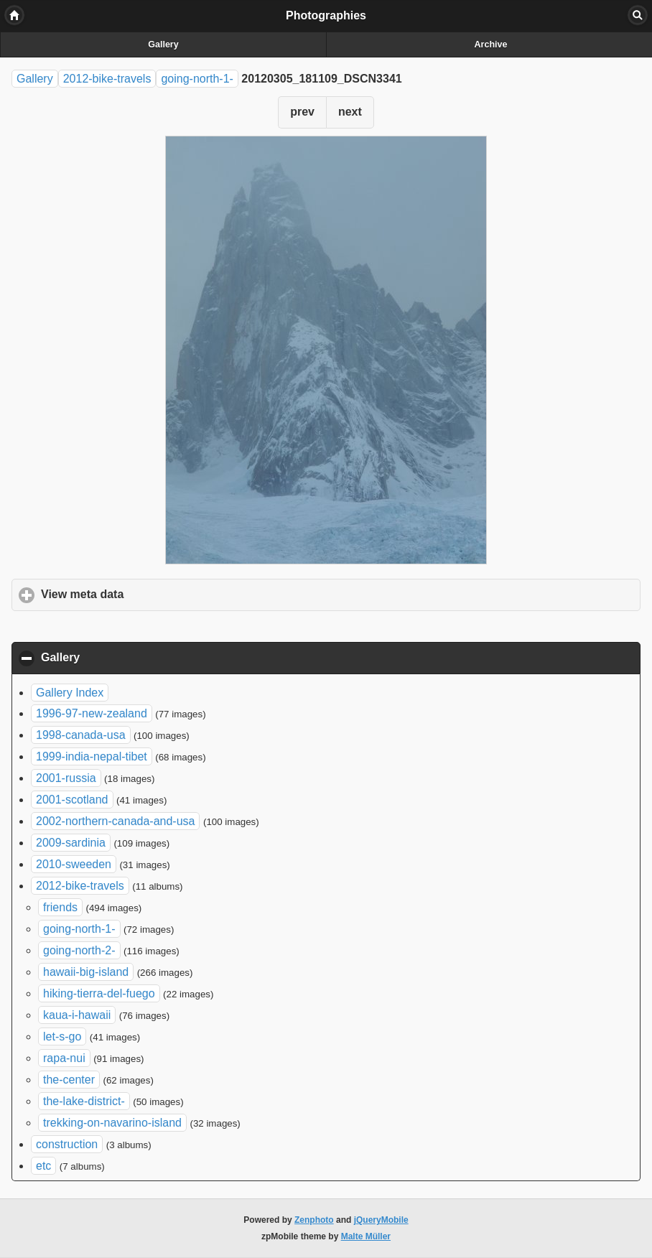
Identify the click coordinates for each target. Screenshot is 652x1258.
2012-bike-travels (107, 79)
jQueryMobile (381, 1220)
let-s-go (62, 1036)
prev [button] (302, 112)
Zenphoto (314, 1220)
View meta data (149, 593)
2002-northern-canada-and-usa (115, 821)
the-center (69, 1079)
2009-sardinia (71, 843)
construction (67, 1144)
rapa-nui (64, 1058)
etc (43, 1166)
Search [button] (637, 15)
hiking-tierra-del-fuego (99, 993)
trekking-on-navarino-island (112, 1123)
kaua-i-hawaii (77, 1015)
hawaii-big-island (86, 972)
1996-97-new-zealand (91, 713)
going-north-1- (197, 79)
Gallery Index (69, 692)
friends (60, 907)
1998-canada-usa (81, 735)
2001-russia (66, 778)
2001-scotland (72, 799)
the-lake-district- (84, 1101)
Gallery (163, 44)
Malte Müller (366, 1236)
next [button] (350, 112)
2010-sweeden (73, 864)
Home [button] (14, 15)
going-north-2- (79, 950)
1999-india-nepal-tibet (91, 756)
